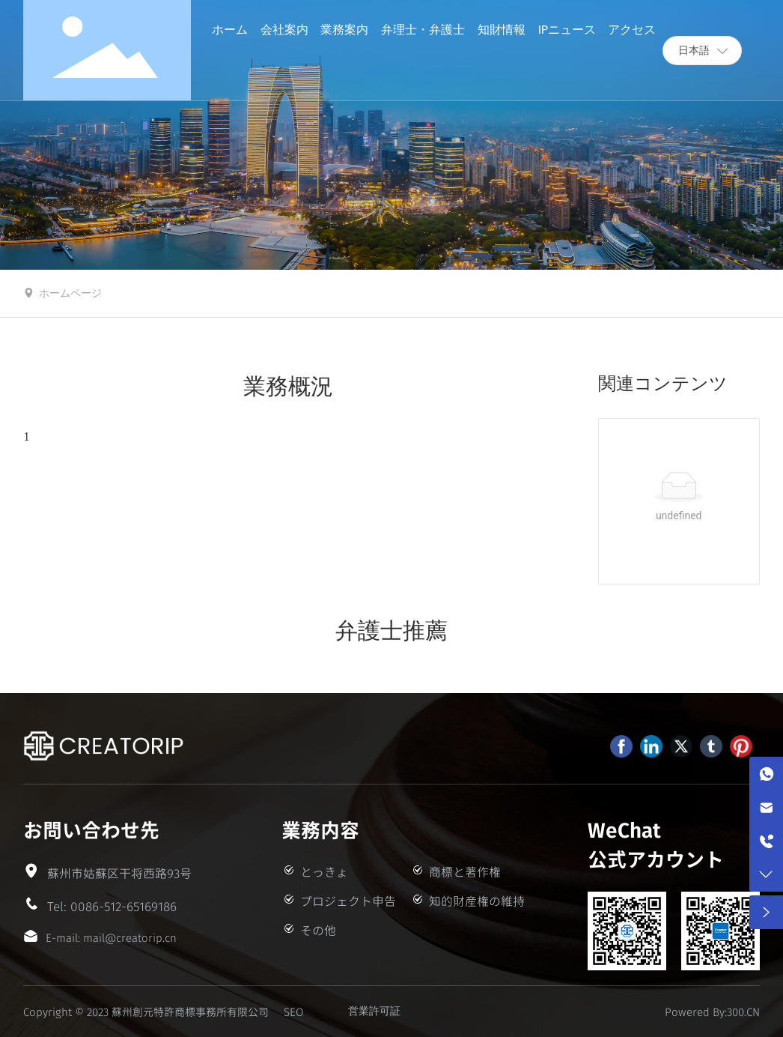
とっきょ (324, 871)
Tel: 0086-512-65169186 (112, 906)
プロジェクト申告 (348, 901)
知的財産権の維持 (477, 901)
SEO (293, 1011)
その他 (318, 930)
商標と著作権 (465, 871)
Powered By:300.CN (712, 1011)
